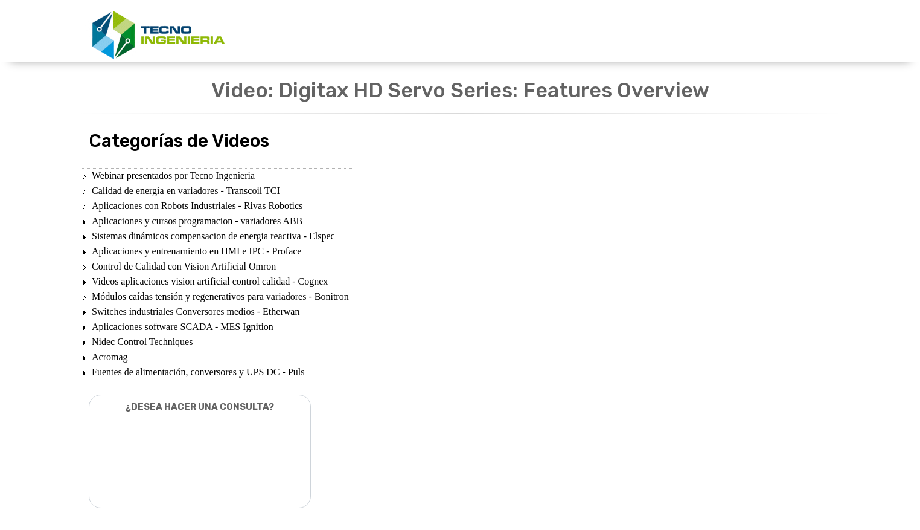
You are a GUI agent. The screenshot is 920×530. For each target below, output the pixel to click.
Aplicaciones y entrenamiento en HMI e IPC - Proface (196, 251)
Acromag (110, 357)
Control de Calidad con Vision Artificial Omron (184, 266)
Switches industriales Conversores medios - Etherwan (195, 311)
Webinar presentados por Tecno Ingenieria (173, 175)
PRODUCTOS (441, 31)
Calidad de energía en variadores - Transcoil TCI (186, 191)
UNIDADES (374, 31)
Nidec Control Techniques (142, 342)
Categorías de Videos (179, 141)
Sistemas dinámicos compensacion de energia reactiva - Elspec (213, 236)
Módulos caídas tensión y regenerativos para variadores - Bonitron (220, 296)
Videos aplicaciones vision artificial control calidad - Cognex (210, 281)
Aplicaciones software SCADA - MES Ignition (182, 327)
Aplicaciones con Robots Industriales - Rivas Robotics (197, 206)
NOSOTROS (582, 31)
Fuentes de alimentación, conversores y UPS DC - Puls (198, 372)
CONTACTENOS (656, 31)
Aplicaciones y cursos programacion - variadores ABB (197, 221)
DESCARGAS (513, 31)
